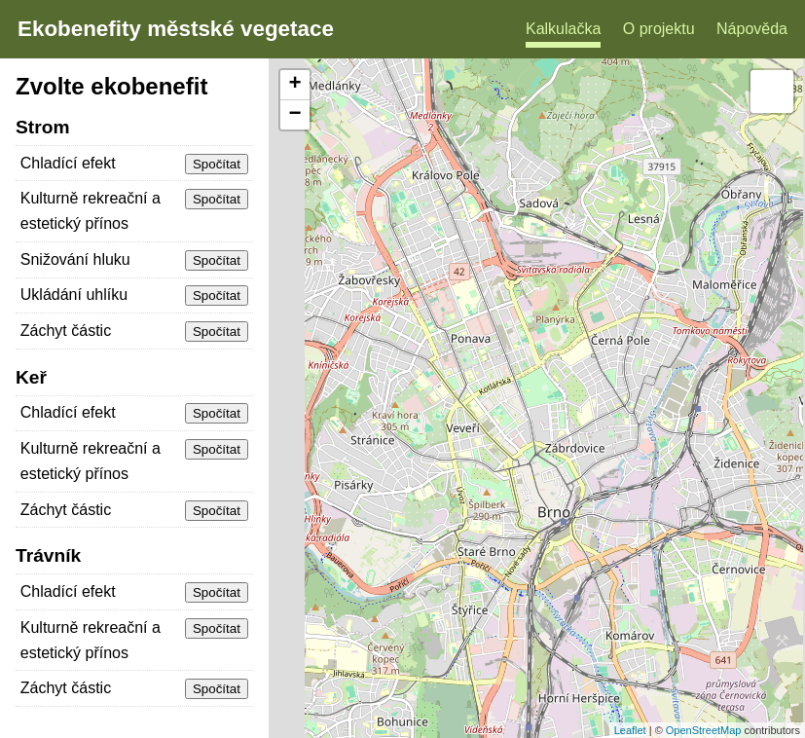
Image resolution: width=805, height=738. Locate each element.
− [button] (295, 114)
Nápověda (751, 28)
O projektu (659, 28)
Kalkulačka (563, 28)
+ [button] (295, 84)
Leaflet (630, 730)
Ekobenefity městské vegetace (176, 29)
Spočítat (216, 164)
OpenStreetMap (704, 730)
